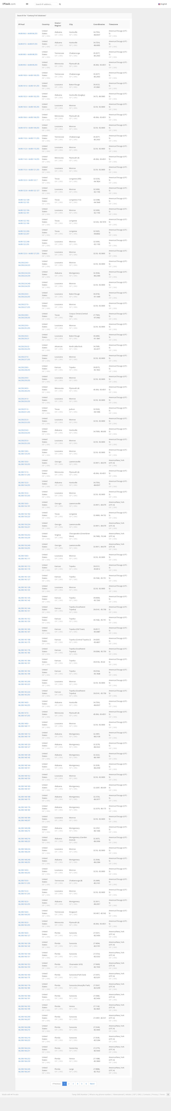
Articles (128, 1094)
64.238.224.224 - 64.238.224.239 (24, 274)
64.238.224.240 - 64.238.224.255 (24, 284)
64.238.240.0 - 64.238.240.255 (24, 389)
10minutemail (118, 1094)
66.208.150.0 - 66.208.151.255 (24, 881)
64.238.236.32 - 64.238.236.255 (24, 347)
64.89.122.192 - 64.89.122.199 (24, 221)
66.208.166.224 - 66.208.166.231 (24, 1049)
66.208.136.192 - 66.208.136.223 (24, 515)
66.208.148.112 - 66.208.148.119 (24, 735)
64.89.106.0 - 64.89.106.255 (28, 117)
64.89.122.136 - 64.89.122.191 (24, 211)
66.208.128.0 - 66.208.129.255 (24, 452)
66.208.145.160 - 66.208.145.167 (24, 630)
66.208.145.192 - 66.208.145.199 (24, 672)
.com (8, 3)
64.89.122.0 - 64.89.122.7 (27, 180)
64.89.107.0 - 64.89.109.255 (28, 128)
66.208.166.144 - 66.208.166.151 (24, 955)
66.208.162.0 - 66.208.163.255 (24, 902)
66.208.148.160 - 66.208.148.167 (24, 787)
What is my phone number (100, 1094)
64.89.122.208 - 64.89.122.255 (24, 242)
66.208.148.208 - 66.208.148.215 (24, 829)
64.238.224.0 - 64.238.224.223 (24, 263)
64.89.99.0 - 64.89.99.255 (27, 65)
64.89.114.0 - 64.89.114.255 (28, 159)
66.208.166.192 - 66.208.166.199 (24, 1007)
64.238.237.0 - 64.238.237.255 (24, 358)
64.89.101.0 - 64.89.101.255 (28, 86)
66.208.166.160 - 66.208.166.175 (24, 976)
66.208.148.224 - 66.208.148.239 (24, 850)
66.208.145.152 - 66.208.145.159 (24, 619)
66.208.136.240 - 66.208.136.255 (24, 546)
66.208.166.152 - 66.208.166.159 (24, 965)
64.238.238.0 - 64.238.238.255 (24, 368)
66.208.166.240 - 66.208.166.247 (24, 1070)
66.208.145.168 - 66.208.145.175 (24, 640)
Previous (56, 1083)
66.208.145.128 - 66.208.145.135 (24, 588)
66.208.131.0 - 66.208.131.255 (24, 473)
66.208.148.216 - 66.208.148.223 (24, 839)
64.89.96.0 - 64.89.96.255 (27, 33)
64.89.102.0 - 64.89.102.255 (28, 96)
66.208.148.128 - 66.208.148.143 (24, 756)
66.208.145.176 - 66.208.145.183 (24, 651)
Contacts (146, 1094)
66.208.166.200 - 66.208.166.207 (24, 1018)
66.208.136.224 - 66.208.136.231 (24, 525)
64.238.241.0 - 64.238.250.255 (24, 399)
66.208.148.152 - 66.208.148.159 (24, 777)
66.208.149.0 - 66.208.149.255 (24, 871)
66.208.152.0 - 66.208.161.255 (24, 892)
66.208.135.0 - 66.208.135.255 (24, 494)
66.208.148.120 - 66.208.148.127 (24, 745)
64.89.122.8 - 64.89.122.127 (28, 190)
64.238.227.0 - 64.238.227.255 (24, 305)
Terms (162, 1094)
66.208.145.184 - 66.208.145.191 (24, 661)
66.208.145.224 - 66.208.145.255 (24, 693)
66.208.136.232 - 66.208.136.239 (24, 536)
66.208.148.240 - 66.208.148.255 (24, 860)
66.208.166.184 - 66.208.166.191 (24, 997)
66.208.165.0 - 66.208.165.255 (24, 923)
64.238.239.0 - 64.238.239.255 (24, 379)
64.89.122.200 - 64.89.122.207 (24, 232)
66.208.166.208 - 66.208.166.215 (24, 1028)
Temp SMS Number (80, 1094)
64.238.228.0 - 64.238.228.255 (24, 316)
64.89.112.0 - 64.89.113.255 (28, 148)
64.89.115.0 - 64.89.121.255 (28, 169)
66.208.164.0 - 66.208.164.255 (24, 913)
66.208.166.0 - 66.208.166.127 (24, 934)
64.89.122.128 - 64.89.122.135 (24, 201)
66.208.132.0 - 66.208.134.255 (24, 483)
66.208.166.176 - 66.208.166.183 (24, 986)
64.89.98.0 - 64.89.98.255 (27, 54)
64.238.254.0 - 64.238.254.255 (24, 431)
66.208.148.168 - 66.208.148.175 (24, 798)
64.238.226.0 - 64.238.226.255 (24, 295)
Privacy (155, 1094)
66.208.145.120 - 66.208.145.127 (24, 578)
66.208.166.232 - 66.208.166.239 (24, 1059)
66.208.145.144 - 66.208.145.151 (24, 609)
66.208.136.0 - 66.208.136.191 (24, 504)
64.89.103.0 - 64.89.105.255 (28, 107)
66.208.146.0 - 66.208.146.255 (24, 703)
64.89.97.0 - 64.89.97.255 (27, 44)
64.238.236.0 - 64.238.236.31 (23, 337)
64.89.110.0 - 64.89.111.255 (28, 138)
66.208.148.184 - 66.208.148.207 (24, 818)
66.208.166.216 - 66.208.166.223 (24, 1038)
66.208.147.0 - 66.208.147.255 (24, 714)
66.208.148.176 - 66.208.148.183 (24, 808)
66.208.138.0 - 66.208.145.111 (24, 557)
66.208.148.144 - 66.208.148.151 (24, 766)
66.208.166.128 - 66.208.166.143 (24, 944)
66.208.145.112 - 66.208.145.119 (24, 567)
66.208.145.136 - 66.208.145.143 (24, 599)
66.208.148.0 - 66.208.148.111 (24, 724)
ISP (134, 1094)
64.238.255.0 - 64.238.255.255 (24, 441)
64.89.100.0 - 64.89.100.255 (28, 75)
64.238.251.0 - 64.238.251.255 (24, 410)
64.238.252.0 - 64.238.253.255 (24, 420)
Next (92, 1083)
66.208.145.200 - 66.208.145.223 (24, 682)
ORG (139, 1094)
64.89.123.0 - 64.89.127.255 (28, 253)
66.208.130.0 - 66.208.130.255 (24, 462)
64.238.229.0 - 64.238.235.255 (24, 326)
